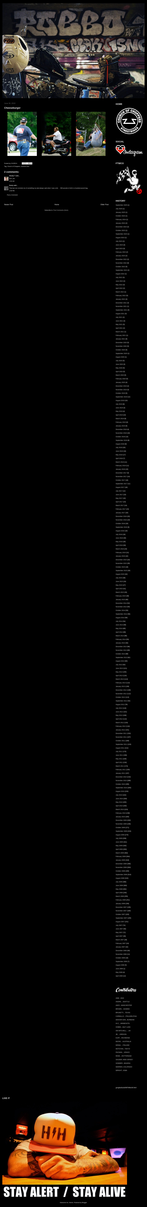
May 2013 (119, 672)
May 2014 (119, 628)
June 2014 (119, 625)
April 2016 (119, 545)
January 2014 (120, 643)
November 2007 (121, 911)
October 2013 (120, 654)
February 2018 (121, 465)
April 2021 (119, 328)
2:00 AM (11, 181)
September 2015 (121, 570)
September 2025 (121, 205)
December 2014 (121, 603)
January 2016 (120, 556)
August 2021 (120, 313)
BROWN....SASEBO (123, 1009)
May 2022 (119, 285)
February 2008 (121, 900)
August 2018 (120, 444)
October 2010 (120, 784)
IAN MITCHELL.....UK (123, 1031)
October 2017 (120, 480)
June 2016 (119, 538)
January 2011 (120, 773)
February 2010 (121, 813)
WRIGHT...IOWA (121, 1070)
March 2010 (120, 809)
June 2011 (119, 755)
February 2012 (121, 726)
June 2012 (119, 712)
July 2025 (119, 209)
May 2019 (119, 411)
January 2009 (120, 860)
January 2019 (120, 426)
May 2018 (119, 455)
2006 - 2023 (120, 998)
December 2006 (121, 950)
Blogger (84, 1202)
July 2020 (119, 361)
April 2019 (119, 415)
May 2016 (119, 541)
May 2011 (119, 759)
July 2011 (119, 751)
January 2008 (120, 903)
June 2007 (119, 929)
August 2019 (120, 400)
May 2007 (119, 932)
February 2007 (121, 943)
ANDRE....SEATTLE (123, 1002)
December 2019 (121, 386)
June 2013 (119, 668)
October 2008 (120, 871)
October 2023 (120, 230)
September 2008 (121, 874)
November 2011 (121, 737)
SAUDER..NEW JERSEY (124, 1059)
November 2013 (121, 650)
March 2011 (120, 766)
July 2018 (119, 447)
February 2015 (121, 596)
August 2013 (120, 661)
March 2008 (120, 896)
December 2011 (121, 733)
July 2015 (119, 578)
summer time (25, 166)
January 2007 (120, 947)
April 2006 (119, 976)
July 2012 (119, 708)
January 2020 (120, 382)
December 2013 (121, 646)
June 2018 (119, 451)
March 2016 (120, 549)
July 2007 (119, 925)
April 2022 (119, 288)
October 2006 (120, 958)
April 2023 (119, 248)
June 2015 (119, 581)
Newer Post (8, 204)
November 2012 (121, 694)
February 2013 (121, 683)
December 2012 (121, 690)
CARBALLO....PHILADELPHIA (126, 1016)
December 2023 (121, 227)
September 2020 (121, 353)
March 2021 (120, 332)
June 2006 (119, 969)
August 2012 (120, 704)
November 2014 (121, 607)
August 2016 (120, 531)
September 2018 (121, 440)
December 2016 (121, 516)
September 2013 (121, 657)
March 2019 (120, 418)
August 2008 (120, 878)
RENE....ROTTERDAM (123, 1056)
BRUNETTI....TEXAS (123, 1012)
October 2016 (120, 523)
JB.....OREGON (121, 1034)
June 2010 (119, 798)
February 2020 (121, 379)
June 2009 (119, 842)
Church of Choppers (13, 166)
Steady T (12, 176)
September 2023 (121, 234)
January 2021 (120, 339)
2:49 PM (11, 191)
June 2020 (119, 364)
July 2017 (119, 491)
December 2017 (121, 473)
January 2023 (120, 256)
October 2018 (120, 437)
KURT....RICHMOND (123, 1038)
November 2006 (121, 954)
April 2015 (119, 588)
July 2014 (119, 621)
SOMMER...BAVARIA (123, 1063)
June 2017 (119, 494)
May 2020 (119, 368)
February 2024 (121, 219)
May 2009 (119, 845)
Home (57, 204)
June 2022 (119, 281)
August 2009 (120, 835)
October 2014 (120, 610)
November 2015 (121, 563)
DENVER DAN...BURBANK (125, 1020)
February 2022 (121, 295)
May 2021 (119, 324)
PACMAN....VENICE (123, 1052)
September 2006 (121, 961)
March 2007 (120, 940)
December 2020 (121, 342)
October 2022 (120, 266)
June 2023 (119, 245)
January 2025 (120, 212)
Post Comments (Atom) (60, 210)
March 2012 (120, 722)
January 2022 (120, 299)
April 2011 (119, 762)
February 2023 (121, 252)
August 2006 (120, 965)
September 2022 (121, 270)
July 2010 (119, 795)
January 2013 (120, 686)
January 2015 (120, 599)
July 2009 (119, 838)
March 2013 (120, 679)
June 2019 (119, 408)
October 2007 (120, 914)
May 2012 (119, 715)
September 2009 (121, 831)
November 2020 (121, 346)
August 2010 (120, 791)
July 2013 (119, 665)
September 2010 (121, 788)
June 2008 (119, 885)
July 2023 (119, 241)
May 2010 (119, 802)
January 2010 (120, 817)
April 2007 (119, 936)
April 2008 (119, 892)
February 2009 (121, 856)
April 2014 (119, 632)
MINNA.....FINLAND (122, 1045)
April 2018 (119, 458)
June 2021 (119, 321)
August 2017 (120, 487)
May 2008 (119, 889)
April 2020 (119, 371)
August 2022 (120, 274)
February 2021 (121, 335)
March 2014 (120, 636)
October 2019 (120, 393)
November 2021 (121, 306)
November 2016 (121, 520)
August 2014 (120, 618)
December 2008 (121, 864)
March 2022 (120, 292)
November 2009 (121, 824)
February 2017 (121, 509)
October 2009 (120, 827)
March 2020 (120, 375)
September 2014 (121, 614)
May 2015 (119, 585)
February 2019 (121, 422)
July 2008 (119, 882)
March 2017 (120, 505)
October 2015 (120, 567)
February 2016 (121, 552)
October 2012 (120, 697)
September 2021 (121, 310)
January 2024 (120, 223)
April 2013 (119, 675)
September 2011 (121, 744)
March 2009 (120, 853)
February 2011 (121, 769)
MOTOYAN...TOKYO (123, 1049)
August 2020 (120, 357)
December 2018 (121, 429)
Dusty (11, 185)
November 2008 (121, 867)
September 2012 (121, 701)
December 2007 (121, 907)
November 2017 (121, 476)
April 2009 (119, 849)
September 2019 (121, 397)
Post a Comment (12, 195)
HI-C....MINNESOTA (123, 1023)
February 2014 (121, 639)
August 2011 (120, 748)
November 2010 (121, 780)
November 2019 (121, 390)
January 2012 (120, 730)
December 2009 (121, 820)
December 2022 (121, 259)
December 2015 (121, 560)
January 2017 (120, 513)
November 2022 (121, 263)
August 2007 (120, 922)
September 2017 (121, 484)
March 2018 (120, 462)
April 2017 (119, 502)
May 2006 (119, 972)
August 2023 (120, 237)
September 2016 (121, 527)
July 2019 (119, 404)
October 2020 (120, 350)
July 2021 (119, 317)
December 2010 (121, 777)
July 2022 (119, 277)
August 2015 (120, 574)
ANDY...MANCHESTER (124, 1005)
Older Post (104, 204)
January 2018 (120, 469)
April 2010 (119, 806)
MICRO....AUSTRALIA (123, 1041)
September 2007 (121, 918)
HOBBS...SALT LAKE (123, 1027)
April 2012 (119, 719)
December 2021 (121, 303)
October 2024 (120, 216)
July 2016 (119, 534)
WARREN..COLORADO (124, 1067)
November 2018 (121, 433)
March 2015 (120, 592)
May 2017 (119, 498)
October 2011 (120, 741)
